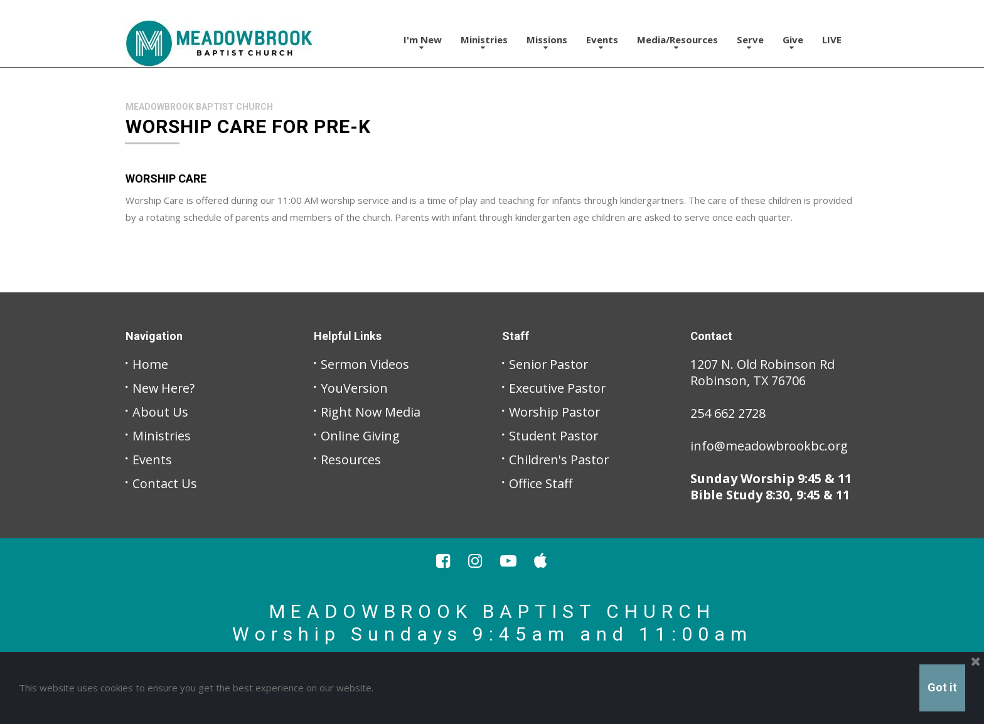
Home (150, 364)
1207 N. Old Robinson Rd (762, 364)
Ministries (484, 42)
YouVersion (354, 388)
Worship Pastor (555, 411)
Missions (547, 42)
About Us (160, 411)
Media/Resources (677, 42)
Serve (750, 42)
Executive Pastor (557, 388)
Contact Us (164, 483)
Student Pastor (554, 435)
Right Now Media (371, 411)
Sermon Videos (365, 364)
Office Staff (541, 483)
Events (602, 42)
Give (793, 42)
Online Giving (360, 435)
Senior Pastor (549, 364)
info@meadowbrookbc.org (770, 445)
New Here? (164, 388)
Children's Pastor (559, 459)
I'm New (423, 42)
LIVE (832, 39)
